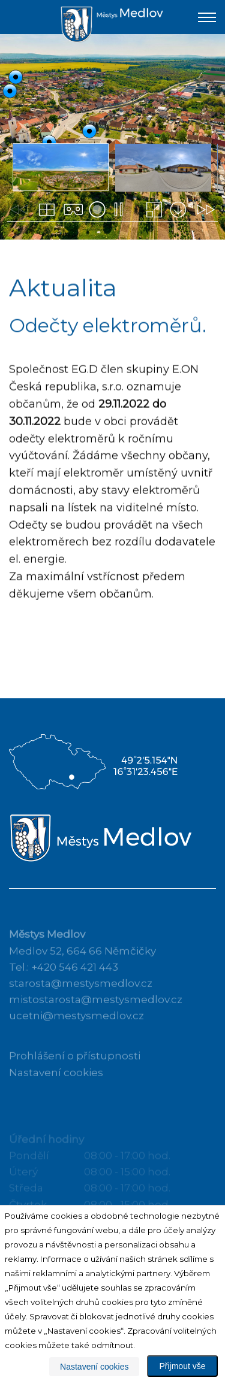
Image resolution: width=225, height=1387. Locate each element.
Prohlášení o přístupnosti (74, 1064)
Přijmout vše (182, 1366)
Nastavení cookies (56, 1080)
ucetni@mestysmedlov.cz (76, 1023)
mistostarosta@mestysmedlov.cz (95, 1007)
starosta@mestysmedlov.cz (80, 991)
